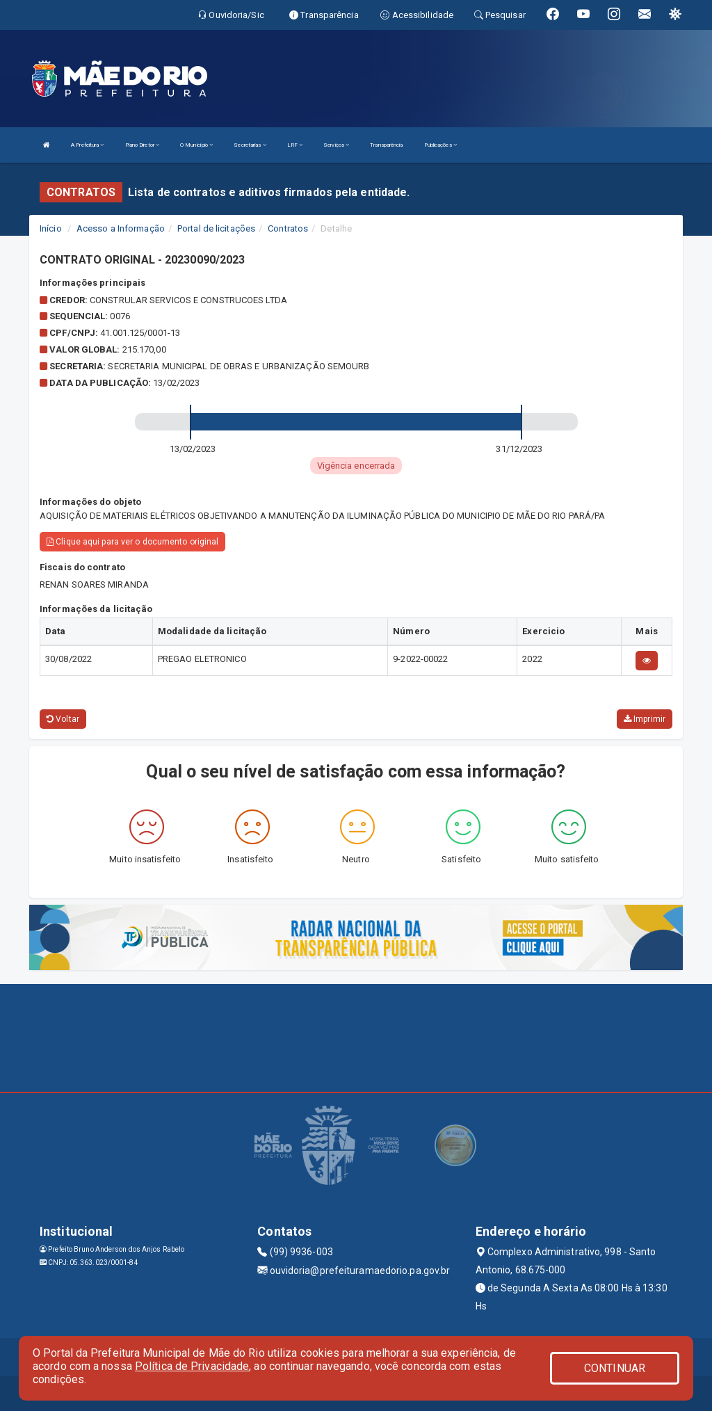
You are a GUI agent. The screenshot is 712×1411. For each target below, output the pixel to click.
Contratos (288, 228)
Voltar (63, 719)
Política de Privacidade (192, 1366)
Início (51, 228)
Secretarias (250, 145)
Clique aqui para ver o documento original (132, 542)
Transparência (386, 145)
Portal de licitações (216, 228)
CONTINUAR (614, 1368)
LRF (295, 145)
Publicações (440, 145)
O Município (196, 145)
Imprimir (644, 719)
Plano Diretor (142, 145)
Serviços (336, 145)
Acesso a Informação (120, 228)
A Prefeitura (87, 145)
